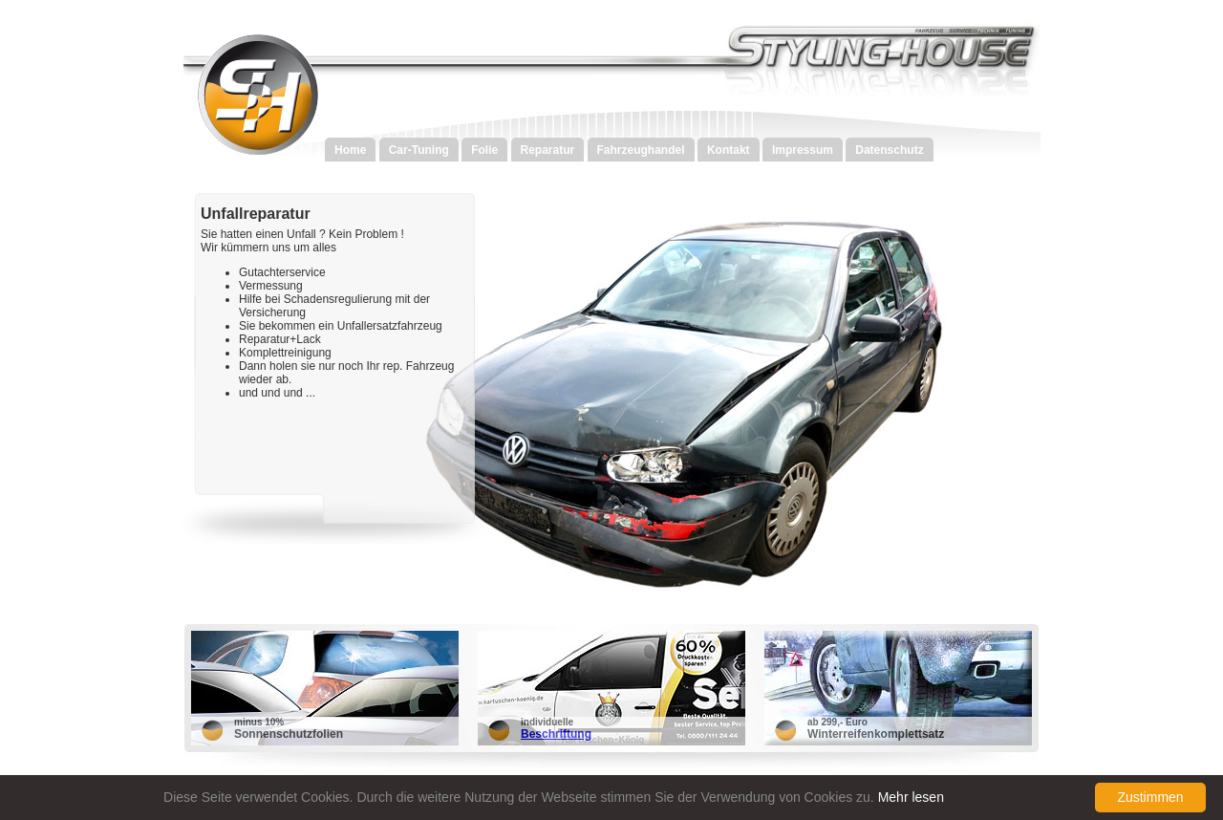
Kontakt (728, 150)
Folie (484, 150)
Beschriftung (556, 734)
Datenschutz (889, 150)
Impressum (802, 150)
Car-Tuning (419, 150)
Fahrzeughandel (641, 150)
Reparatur (548, 150)
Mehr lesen (911, 797)
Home (350, 150)
